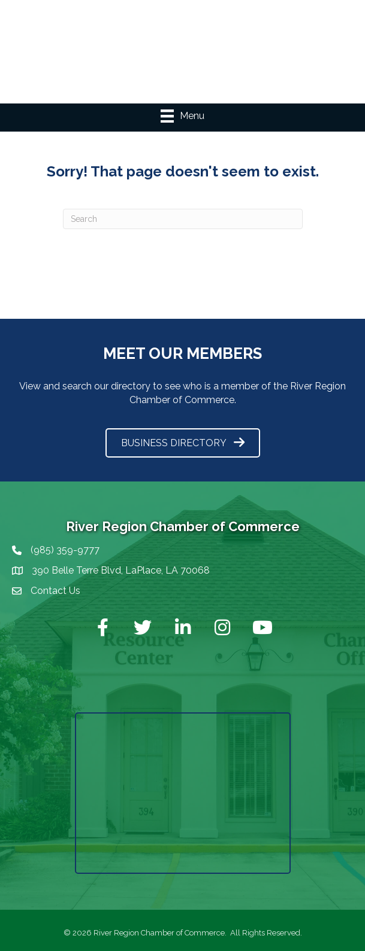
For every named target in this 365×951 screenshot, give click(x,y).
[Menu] (182, 116)
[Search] (183, 219)
